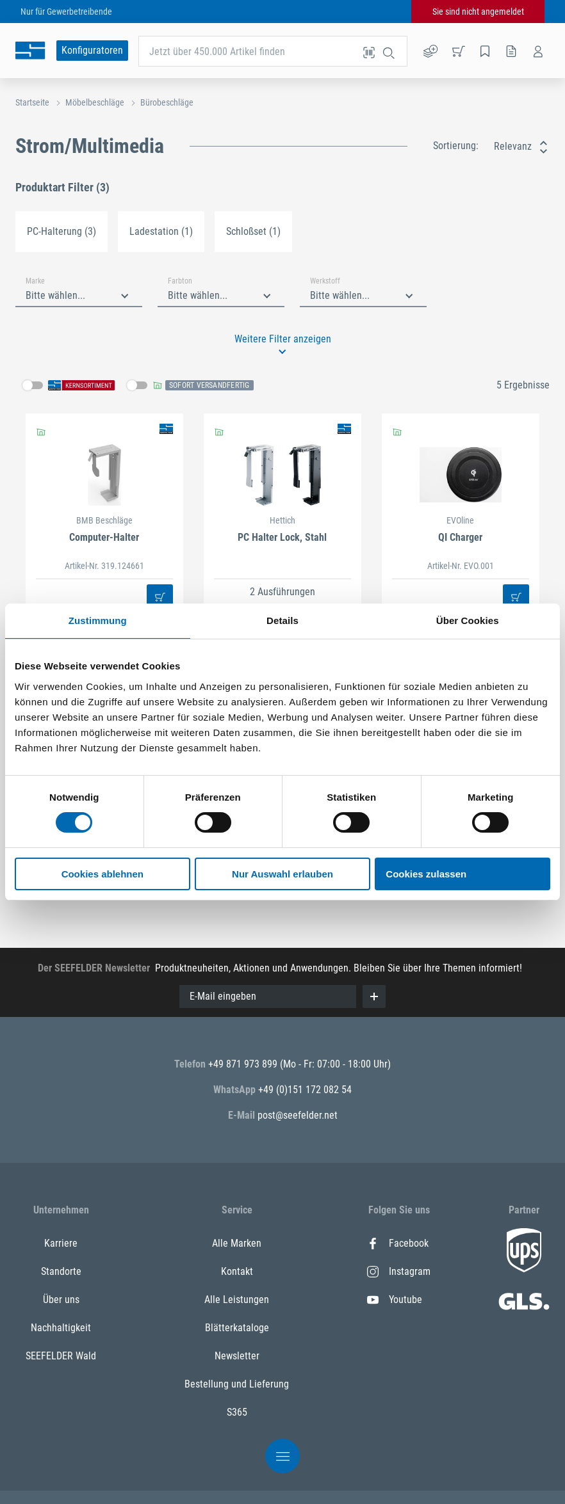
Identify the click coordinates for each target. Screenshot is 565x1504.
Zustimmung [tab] (98, 620)
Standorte (61, 1271)
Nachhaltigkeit (61, 1328)
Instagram (398, 1271)
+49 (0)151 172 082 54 (305, 1090)
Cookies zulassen (426, 873)
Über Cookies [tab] (467, 620)
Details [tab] (282, 620)
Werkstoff (325, 280)
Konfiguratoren (92, 50)
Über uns (61, 1299)
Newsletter (237, 1356)
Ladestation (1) (161, 231)
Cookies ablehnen (102, 873)
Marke (35, 280)
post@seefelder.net (298, 1115)
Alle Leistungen (236, 1299)
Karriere (61, 1243)
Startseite (32, 102)
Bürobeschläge (166, 102)
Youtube (394, 1299)
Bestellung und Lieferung (236, 1384)
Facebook (398, 1243)
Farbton (180, 280)
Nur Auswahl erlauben (282, 873)
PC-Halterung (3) (61, 231)
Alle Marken (236, 1243)
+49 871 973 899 (244, 1064)
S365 (237, 1412)
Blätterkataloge (237, 1328)
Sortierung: (456, 146)
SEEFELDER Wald (61, 1356)
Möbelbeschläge (94, 102)
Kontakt (237, 1271)
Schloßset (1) (253, 231)
